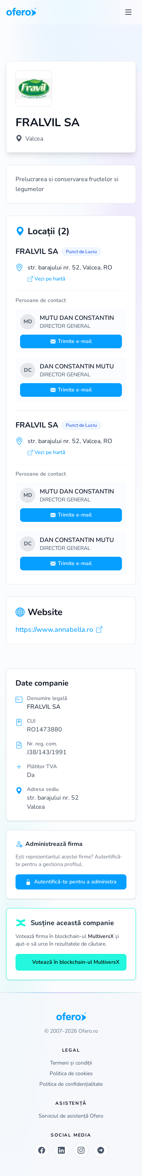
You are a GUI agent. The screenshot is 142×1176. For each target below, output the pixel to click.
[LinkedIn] (61, 1150)
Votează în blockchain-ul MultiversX (71, 962)
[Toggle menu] (128, 12)
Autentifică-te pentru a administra (71, 881)
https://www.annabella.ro (59, 629)
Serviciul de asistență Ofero (71, 1116)
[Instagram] (81, 1150)
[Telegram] (100, 1150)
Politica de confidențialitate (71, 1084)
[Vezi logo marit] (34, 88)
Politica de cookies (71, 1073)
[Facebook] (41, 1150)
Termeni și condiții (71, 1062)
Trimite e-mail (71, 341)
